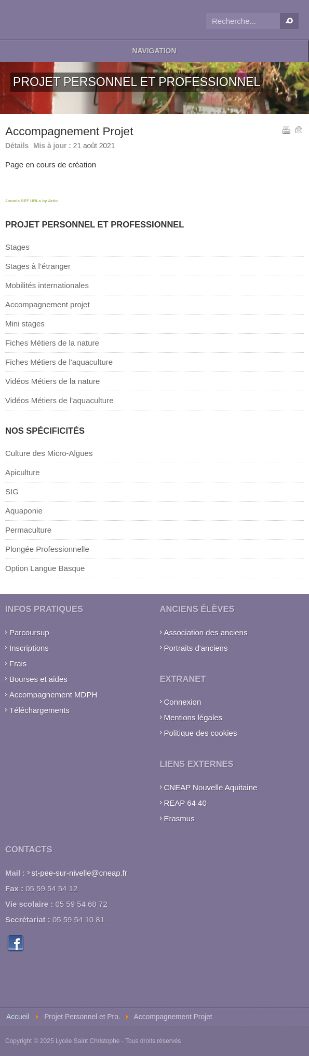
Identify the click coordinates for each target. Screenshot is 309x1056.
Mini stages (25, 323)
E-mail (298, 129)
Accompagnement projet (47, 304)
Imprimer (285, 129)
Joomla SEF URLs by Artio (31, 200)
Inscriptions (29, 648)
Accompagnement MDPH (53, 694)
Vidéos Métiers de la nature (52, 381)
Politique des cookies (200, 733)
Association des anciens (206, 632)
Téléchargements (39, 710)
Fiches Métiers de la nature (52, 342)
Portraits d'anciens (196, 648)
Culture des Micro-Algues (48, 453)
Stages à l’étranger (38, 266)
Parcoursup (29, 632)
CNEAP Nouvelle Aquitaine (211, 787)
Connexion (182, 701)
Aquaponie (24, 510)
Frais (17, 663)
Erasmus (179, 818)
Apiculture (22, 472)
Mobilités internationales (47, 285)
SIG (12, 491)
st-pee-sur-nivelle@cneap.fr (79, 872)
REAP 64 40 (185, 802)
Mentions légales (193, 717)
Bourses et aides (38, 679)
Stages (17, 246)
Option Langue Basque (45, 568)
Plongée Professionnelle (47, 549)
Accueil (17, 1017)
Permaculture (28, 529)
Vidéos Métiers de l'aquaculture (59, 400)
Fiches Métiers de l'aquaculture (59, 362)
